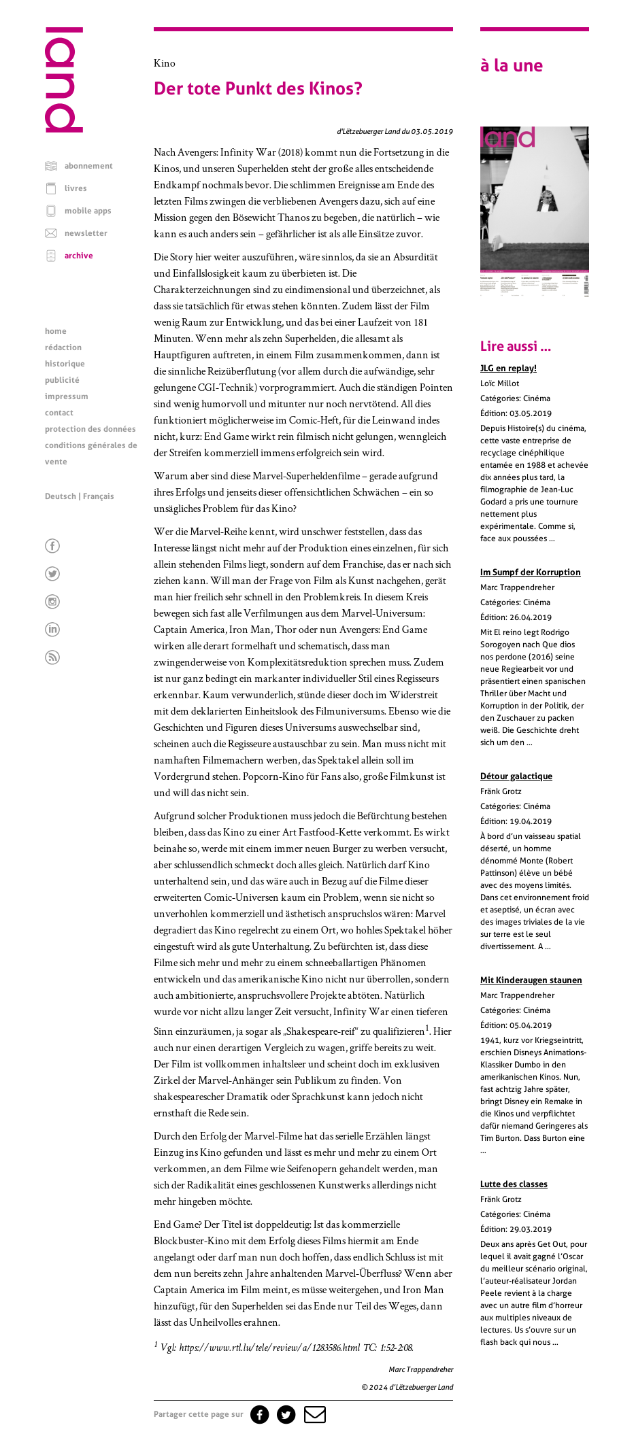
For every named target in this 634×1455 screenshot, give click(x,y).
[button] (313, 1414)
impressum (66, 396)
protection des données (90, 429)
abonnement (89, 166)
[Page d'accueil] (64, 129)
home (56, 331)
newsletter (86, 233)
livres (76, 188)
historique (65, 364)
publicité (62, 380)
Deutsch (60, 496)
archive (79, 255)
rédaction (63, 347)
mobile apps (88, 211)
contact (59, 412)
